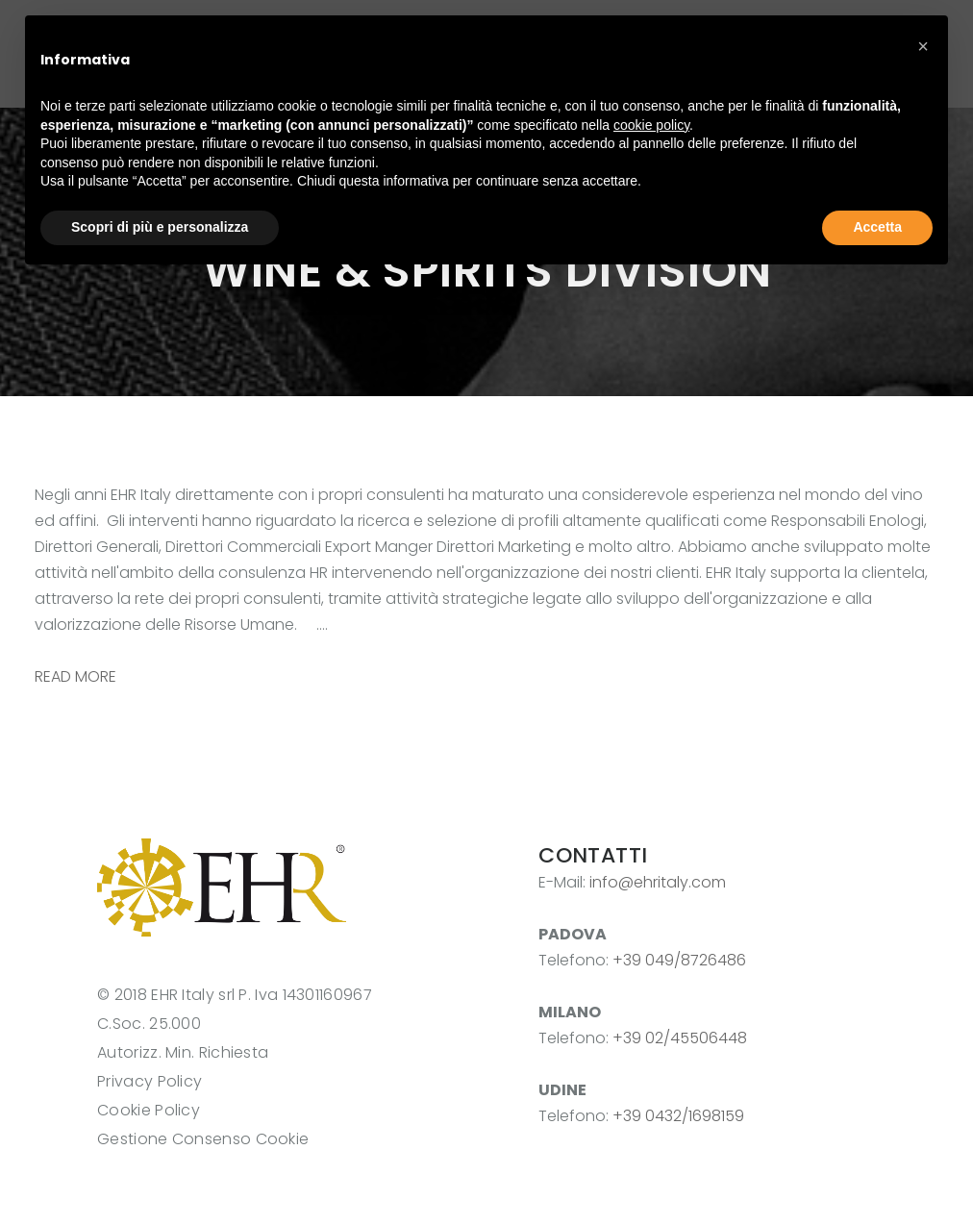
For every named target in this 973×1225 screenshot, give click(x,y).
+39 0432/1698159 (678, 1116)
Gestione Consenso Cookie (203, 1139)
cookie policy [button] (651, 125)
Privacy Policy (149, 1081)
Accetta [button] (877, 227)
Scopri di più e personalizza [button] (159, 227)
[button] (923, 46)
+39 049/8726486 (679, 960)
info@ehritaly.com (657, 882)
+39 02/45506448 (679, 1038)
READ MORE (75, 676)
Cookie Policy (148, 1110)
